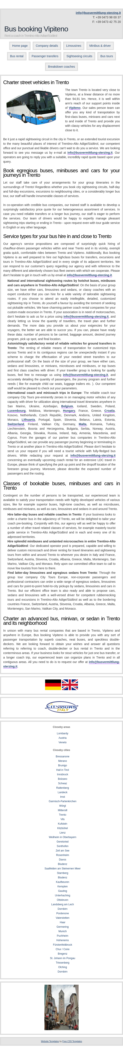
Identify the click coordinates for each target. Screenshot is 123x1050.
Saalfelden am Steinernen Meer (63, 868)
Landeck (62, 792)
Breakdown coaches (61, 66)
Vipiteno (75, 108)
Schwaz (62, 783)
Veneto (62, 742)
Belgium (67, 406)
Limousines (73, 45)
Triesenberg (62, 962)
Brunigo (62, 765)
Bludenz (62, 864)
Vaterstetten (62, 917)
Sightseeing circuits (79, 56)
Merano (62, 760)
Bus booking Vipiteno (36, 29)
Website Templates (50, 1041)
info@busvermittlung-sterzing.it (98, 13)
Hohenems (62, 940)
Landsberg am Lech (62, 904)
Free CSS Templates (72, 1041)
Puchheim (62, 935)
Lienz (63, 832)
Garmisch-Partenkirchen (62, 801)
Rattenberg (62, 787)
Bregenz (62, 953)
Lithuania (28, 419)
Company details (47, 45)
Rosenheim (62, 855)
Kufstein (62, 823)
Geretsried (63, 841)
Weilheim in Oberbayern (62, 837)
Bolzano (62, 778)
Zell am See (62, 850)
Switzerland (15, 424)
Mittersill (62, 810)
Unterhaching (62, 895)
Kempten (62, 886)
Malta (82, 424)
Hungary (69, 410)
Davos (62, 859)
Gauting (62, 890)
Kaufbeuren (62, 882)
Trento (62, 814)
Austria (62, 737)
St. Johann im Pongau (62, 958)
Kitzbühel (62, 828)
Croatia (109, 410)
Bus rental (16, 56)
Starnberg (62, 873)
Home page (20, 45)
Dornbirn (62, 908)
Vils (62, 819)
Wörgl (62, 805)
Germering (63, 926)
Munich (63, 931)
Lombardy (62, 733)
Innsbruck (62, 774)
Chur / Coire (63, 949)
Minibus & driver (100, 45)
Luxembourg (16, 410)
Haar (62, 922)
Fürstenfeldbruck (62, 944)
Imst (62, 796)
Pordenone (62, 913)
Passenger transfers (45, 56)
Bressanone (62, 756)
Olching (62, 967)
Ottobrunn (62, 899)
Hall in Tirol (62, 769)
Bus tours (106, 56)
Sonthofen (63, 846)
